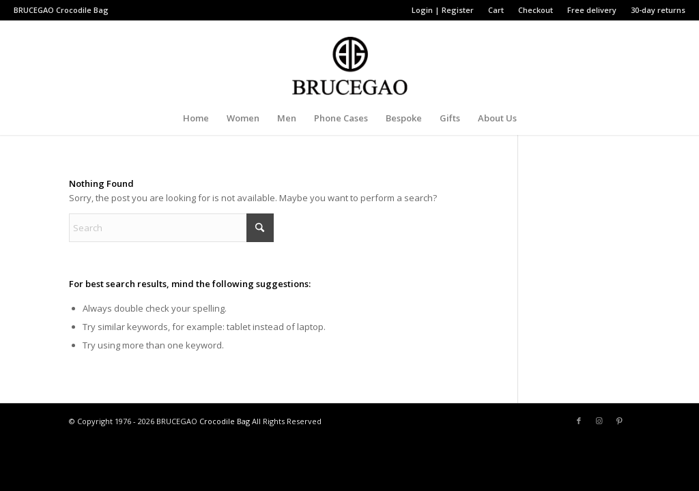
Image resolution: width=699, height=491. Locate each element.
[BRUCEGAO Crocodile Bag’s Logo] (350, 60)
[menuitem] (443, 10)
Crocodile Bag (82, 10)
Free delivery (591, 10)
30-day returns (658, 10)
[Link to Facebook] (579, 421)
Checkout (535, 10)
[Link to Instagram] (599, 421)
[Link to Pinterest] (620, 421)
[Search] (171, 227)
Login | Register (443, 10)
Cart (496, 10)
